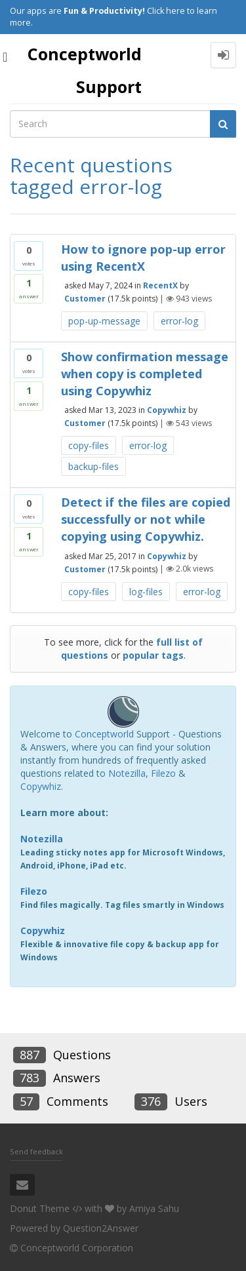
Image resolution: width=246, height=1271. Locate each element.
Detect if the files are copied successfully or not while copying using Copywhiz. (145, 518)
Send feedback (36, 1151)
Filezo (163, 773)
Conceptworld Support (85, 70)
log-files (146, 591)
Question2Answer (100, 1228)
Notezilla (127, 773)
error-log (179, 321)
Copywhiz (166, 410)
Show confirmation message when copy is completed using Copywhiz (144, 373)
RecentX (160, 285)
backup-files (93, 466)
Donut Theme (40, 1208)
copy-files (88, 445)
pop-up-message (104, 321)
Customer (85, 298)
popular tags (153, 655)
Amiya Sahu (154, 1208)
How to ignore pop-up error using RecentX (143, 257)
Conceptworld (104, 734)
